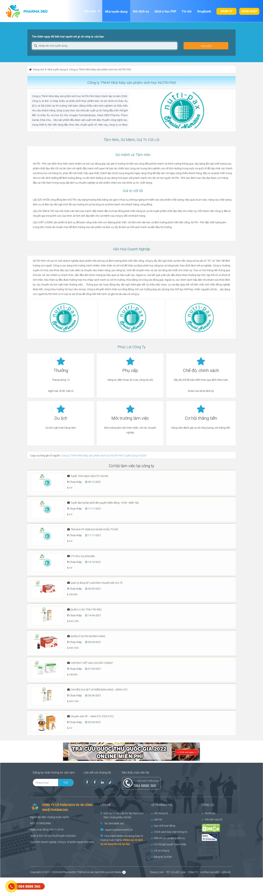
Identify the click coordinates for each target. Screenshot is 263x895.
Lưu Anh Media (113, 872)
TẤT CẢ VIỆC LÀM (176, 872)
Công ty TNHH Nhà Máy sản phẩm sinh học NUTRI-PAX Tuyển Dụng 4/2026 (103, 455)
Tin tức (187, 11)
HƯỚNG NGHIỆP (209, 872)
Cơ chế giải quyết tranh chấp (168, 844)
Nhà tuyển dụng (116, 11)
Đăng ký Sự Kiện (161, 856)
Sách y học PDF (165, 11)
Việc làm (90, 11)
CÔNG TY (193, 872)
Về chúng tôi (159, 813)
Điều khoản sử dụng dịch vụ (168, 838)
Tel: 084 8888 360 (114, 823)
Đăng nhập (249, 11)
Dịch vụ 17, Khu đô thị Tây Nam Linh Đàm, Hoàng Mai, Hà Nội (124, 815)
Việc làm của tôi (212, 819)
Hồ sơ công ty (160, 850)
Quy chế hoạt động (163, 825)
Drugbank (204, 11)
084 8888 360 (145, 785)
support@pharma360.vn (119, 829)
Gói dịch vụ (141, 11)
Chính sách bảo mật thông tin (169, 831)
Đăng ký (226, 11)
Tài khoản (209, 813)
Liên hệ (156, 819)
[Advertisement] (66, 886)
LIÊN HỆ (226, 872)
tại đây (126, 844)
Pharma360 (69, 872)
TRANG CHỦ (157, 872)
